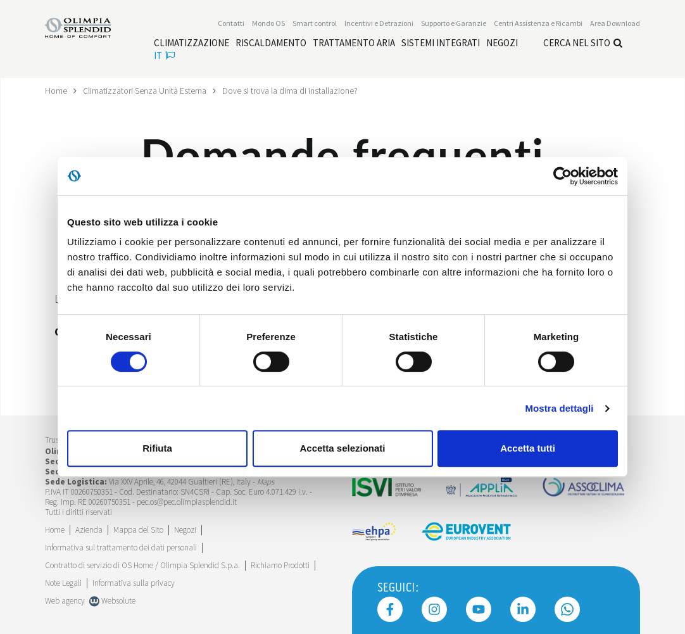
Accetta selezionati (342, 448)
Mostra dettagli (559, 408)
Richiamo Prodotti (280, 564)
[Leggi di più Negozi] (502, 43)
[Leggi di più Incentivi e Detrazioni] (378, 23)
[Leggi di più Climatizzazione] (191, 43)
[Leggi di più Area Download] (615, 23)
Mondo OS (268, 23)
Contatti (231, 23)
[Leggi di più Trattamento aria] (354, 43)
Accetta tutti (527, 448)
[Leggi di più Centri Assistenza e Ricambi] (538, 23)
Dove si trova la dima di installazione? (290, 90)
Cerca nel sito (582, 43)
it (164, 55)
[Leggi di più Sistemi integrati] (440, 43)
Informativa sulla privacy (133, 582)
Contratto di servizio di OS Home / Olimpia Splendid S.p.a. (142, 564)
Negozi (185, 529)
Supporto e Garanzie (453, 23)
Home (56, 90)
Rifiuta (157, 448)
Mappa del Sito (138, 529)
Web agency (65, 600)
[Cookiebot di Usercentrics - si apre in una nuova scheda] (562, 176)
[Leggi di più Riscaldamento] (271, 43)
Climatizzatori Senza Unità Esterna (144, 90)
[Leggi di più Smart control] (314, 23)
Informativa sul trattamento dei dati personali (121, 547)
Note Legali (63, 582)
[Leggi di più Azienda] (89, 529)
